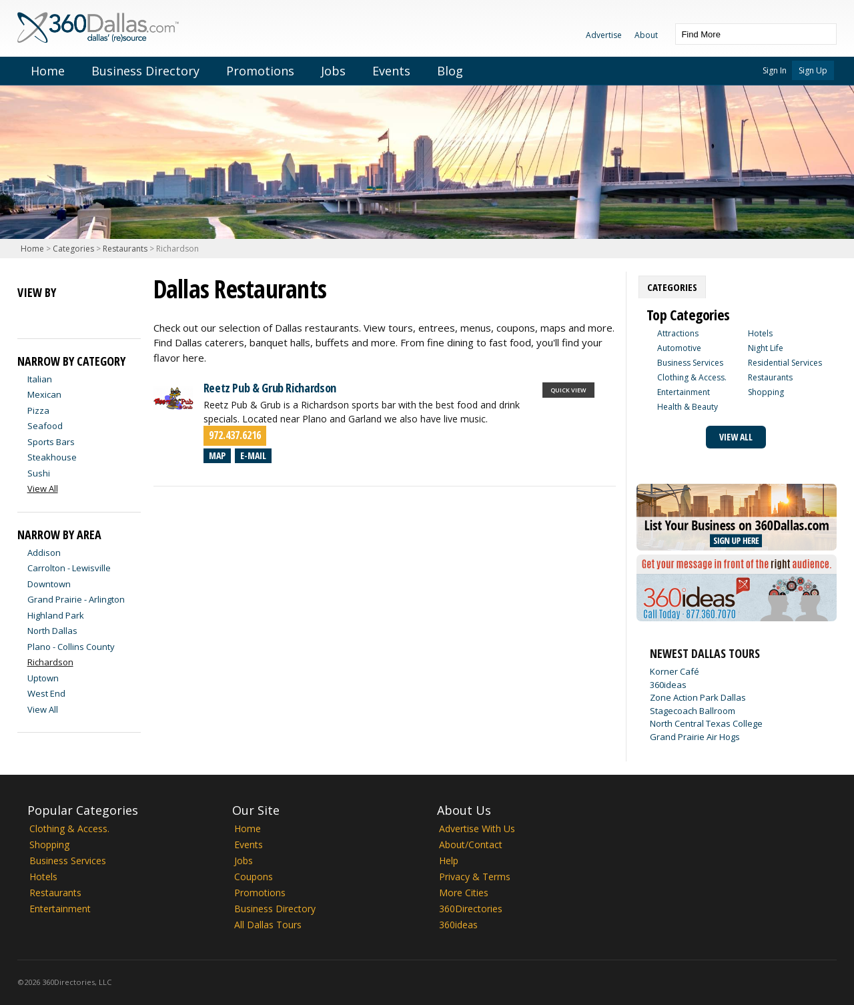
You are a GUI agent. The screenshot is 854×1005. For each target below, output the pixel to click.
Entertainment (683, 392)
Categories (73, 248)
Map (217, 455)
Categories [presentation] (672, 287)
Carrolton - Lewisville (69, 568)
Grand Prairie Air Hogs (695, 737)
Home (48, 71)
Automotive (679, 348)
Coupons (253, 876)
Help (448, 860)
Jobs (333, 71)
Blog (450, 71)
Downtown (49, 584)
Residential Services (785, 362)
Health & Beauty (687, 406)
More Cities (463, 892)
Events (391, 71)
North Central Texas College (706, 723)
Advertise (604, 35)
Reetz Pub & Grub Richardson (269, 388)
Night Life (765, 348)
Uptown (43, 678)
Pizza (38, 410)
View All (42, 709)
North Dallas (52, 631)
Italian (39, 379)
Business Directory (145, 71)
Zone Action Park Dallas (698, 697)
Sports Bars (51, 442)
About (646, 35)
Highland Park (55, 615)
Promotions (260, 71)
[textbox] (742, 34)
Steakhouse (52, 457)
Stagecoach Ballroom (692, 711)
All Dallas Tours (268, 924)
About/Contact (470, 844)
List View (28, 314)
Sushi (38, 473)
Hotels (760, 333)
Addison (44, 553)
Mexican (44, 394)
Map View (52, 314)
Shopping (766, 392)
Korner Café (674, 671)
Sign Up (813, 70)
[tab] (672, 287)
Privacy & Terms (474, 876)
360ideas (668, 685)
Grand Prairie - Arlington (76, 599)
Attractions (678, 333)
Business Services (690, 362)
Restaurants (125, 248)
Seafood (45, 426)
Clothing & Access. (692, 377)
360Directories (470, 908)
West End (46, 693)
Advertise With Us (477, 828)
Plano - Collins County (71, 647)
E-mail (253, 455)
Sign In (775, 70)
